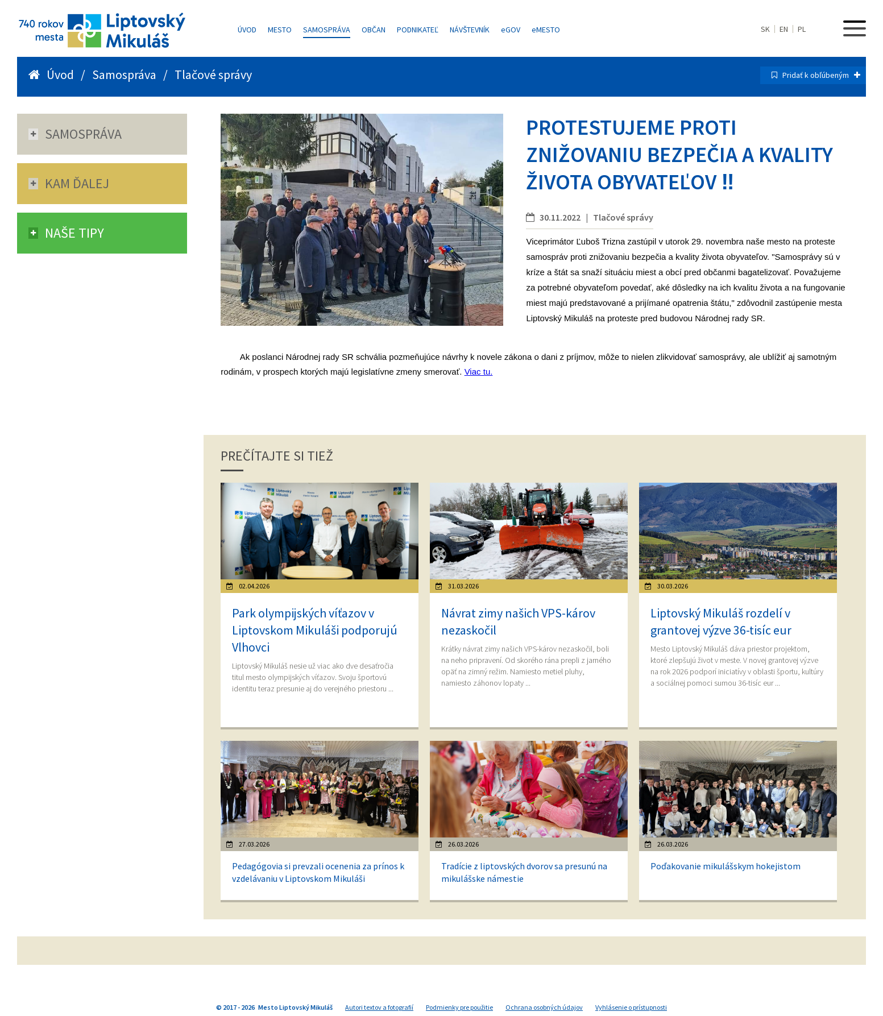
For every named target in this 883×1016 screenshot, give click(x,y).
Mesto (280, 29)
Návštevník (470, 29)
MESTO (546, 29)
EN (784, 29)
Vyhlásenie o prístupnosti (631, 1007)
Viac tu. (479, 371)
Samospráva (326, 29)
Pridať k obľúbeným (821, 75)
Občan (373, 29)
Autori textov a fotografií (379, 1007)
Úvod (247, 29)
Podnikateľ (417, 29)
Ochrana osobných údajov (544, 1007)
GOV (510, 29)
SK (765, 29)
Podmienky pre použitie (459, 1007)
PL (802, 29)
